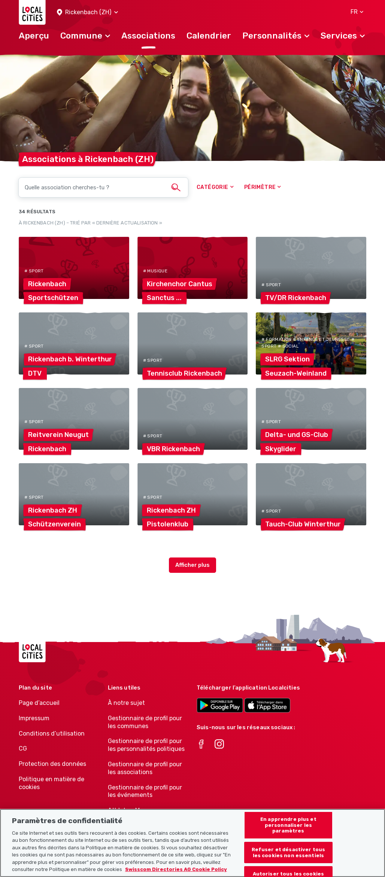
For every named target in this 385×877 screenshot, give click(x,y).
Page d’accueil (39, 702)
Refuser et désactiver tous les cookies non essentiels (288, 861)
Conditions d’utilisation (52, 733)
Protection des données (52, 763)
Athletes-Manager (134, 810)
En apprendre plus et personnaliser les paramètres (288, 833)
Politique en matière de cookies (51, 783)
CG (23, 748)
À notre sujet (126, 702)
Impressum (34, 718)
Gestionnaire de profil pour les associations (145, 768)
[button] (87, 12)
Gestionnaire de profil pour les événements (145, 791)
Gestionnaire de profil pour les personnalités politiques (146, 744)
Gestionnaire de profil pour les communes (145, 722)
